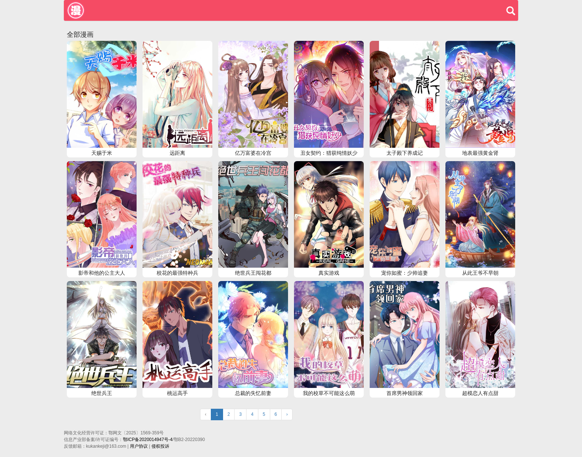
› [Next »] (287, 414)
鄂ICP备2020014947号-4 (147, 439)
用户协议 (139, 446)
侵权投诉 (160, 446)
